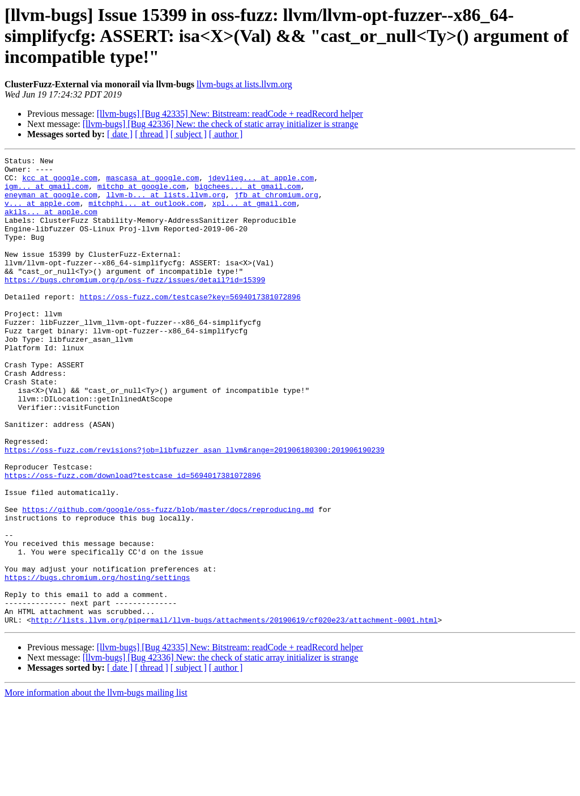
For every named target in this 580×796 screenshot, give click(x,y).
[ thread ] (151, 134)
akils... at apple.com (51, 223)
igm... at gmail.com (46, 193)
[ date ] (120, 134)
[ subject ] (188, 134)
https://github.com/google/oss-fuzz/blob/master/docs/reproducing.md (168, 580)
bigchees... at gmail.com (247, 193)
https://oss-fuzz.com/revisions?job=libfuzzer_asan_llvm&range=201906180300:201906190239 (195, 509)
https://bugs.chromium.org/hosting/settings (97, 662)
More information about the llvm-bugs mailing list (96, 786)
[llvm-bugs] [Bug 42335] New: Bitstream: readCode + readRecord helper (230, 113)
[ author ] (226, 134)
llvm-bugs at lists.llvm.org (244, 84)
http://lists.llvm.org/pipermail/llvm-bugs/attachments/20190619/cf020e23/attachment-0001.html (234, 713)
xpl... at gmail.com (254, 213)
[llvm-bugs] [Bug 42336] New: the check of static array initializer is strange (221, 124)
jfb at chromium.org (276, 203)
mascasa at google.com (152, 182)
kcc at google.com (59, 182)
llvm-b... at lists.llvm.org (165, 203)
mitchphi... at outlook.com (145, 213)
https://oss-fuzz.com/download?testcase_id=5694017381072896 (133, 540)
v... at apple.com (42, 213)
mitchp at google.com (141, 193)
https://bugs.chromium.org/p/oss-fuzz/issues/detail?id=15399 (135, 305)
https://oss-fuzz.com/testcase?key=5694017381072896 (190, 325)
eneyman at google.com (51, 203)
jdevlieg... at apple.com (261, 182)
